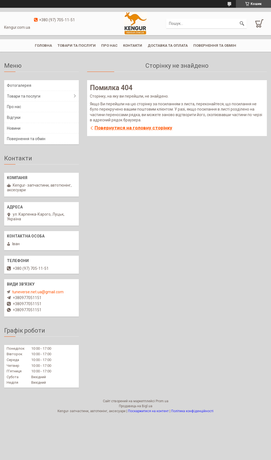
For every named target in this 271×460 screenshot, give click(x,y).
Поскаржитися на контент (148, 411)
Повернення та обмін (214, 45)
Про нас (109, 45)
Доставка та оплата (168, 45)
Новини (13, 128)
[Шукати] (242, 23)
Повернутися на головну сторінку (133, 127)
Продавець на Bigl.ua (135, 406)
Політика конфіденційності (192, 411)
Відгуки (13, 117)
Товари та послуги (77, 45)
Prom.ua (162, 401)
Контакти (132, 45)
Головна (43, 45)
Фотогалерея (19, 85)
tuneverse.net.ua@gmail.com (38, 292)
